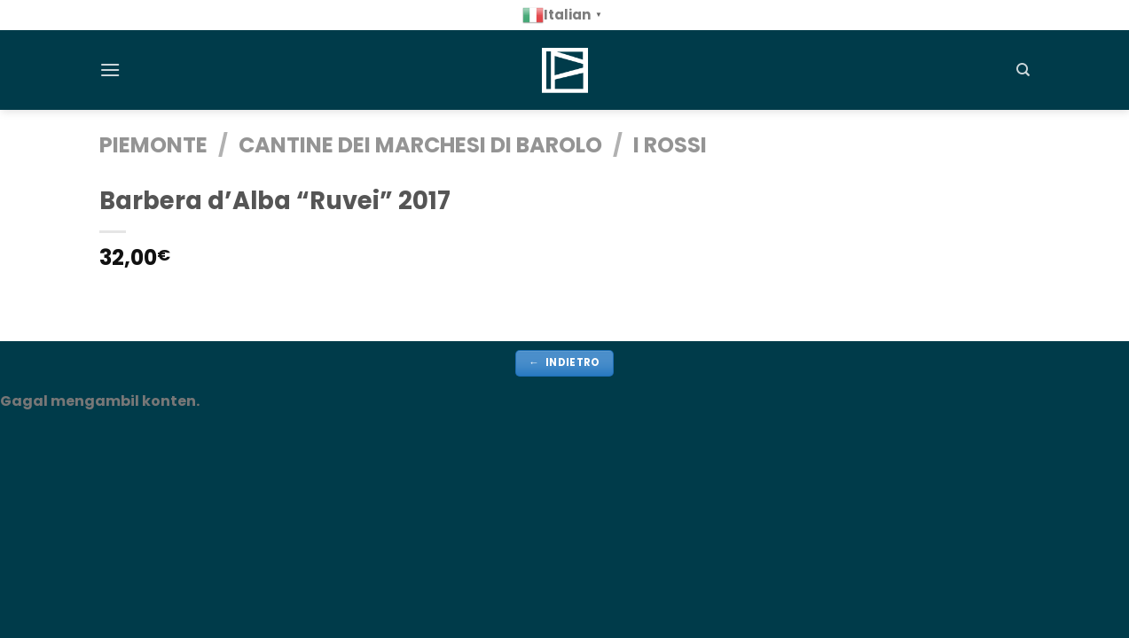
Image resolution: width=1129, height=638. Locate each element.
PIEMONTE (153, 145)
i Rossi (670, 145)
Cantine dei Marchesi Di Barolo (420, 145)
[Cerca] (1023, 70)
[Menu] (110, 69)
